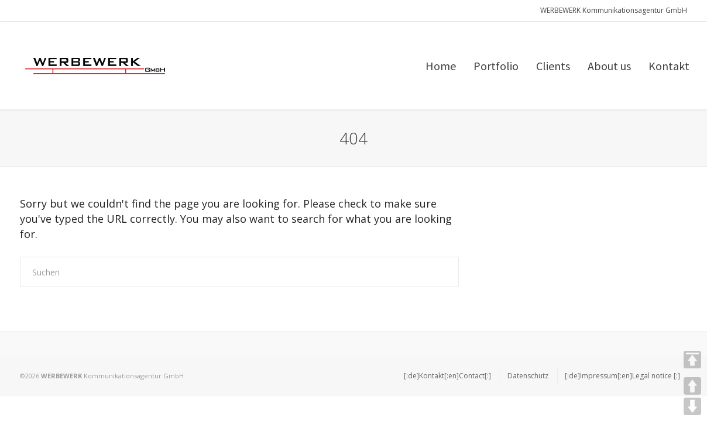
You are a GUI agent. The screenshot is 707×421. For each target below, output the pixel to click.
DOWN (692, 406)
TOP (692, 359)
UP (692, 386)
